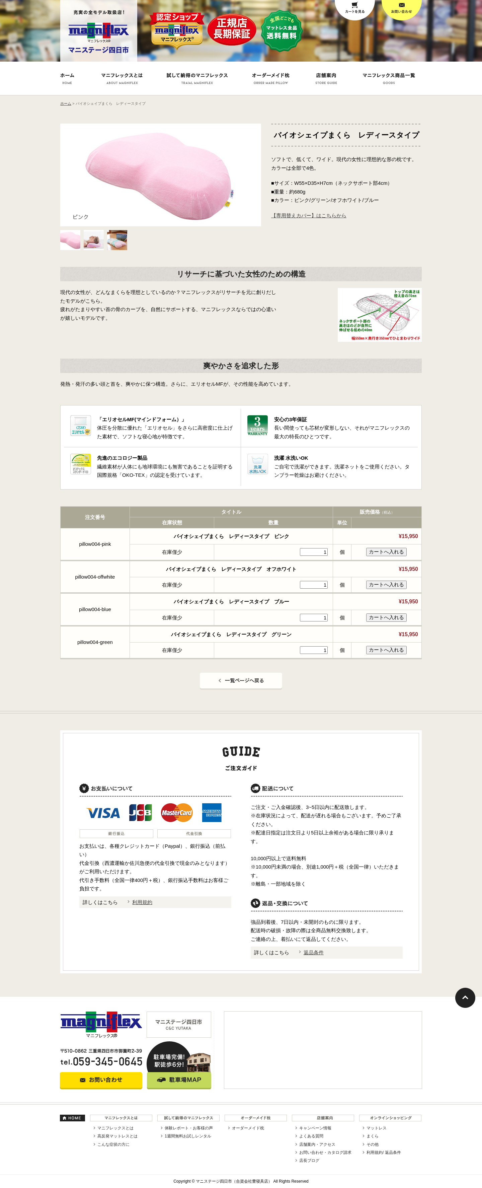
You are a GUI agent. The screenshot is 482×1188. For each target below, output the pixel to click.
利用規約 (142, 902)
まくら (373, 1136)
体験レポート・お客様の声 (189, 1128)
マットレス (377, 1128)
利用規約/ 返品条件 (384, 1152)
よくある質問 (311, 1136)
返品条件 (314, 952)
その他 (373, 1144)
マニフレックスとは (115, 1128)
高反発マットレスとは (117, 1136)
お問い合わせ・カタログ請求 (325, 1152)
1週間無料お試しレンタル (188, 1136)
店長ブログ (309, 1160)
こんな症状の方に (113, 1144)
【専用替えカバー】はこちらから (308, 215)
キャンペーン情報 (315, 1128)
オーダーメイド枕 (248, 1128)
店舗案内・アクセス (317, 1144)
